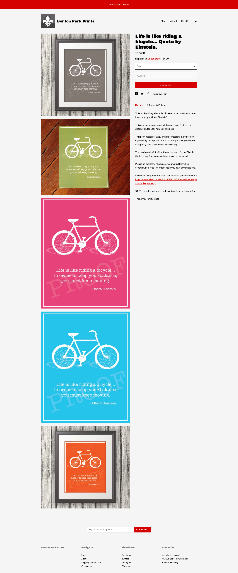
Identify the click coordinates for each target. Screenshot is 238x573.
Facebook (126, 555)
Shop (163, 20)
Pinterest (126, 566)
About (173, 20)
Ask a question (160, 93)
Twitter (125, 558)
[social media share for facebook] (136, 93)
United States (154, 58)
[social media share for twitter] (142, 93)
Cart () (185, 20)
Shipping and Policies (91, 562)
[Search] (196, 21)
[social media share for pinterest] (148, 93)
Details (139, 105)
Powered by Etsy (170, 562)
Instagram (126, 562)
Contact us (86, 566)
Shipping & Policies (157, 105)
